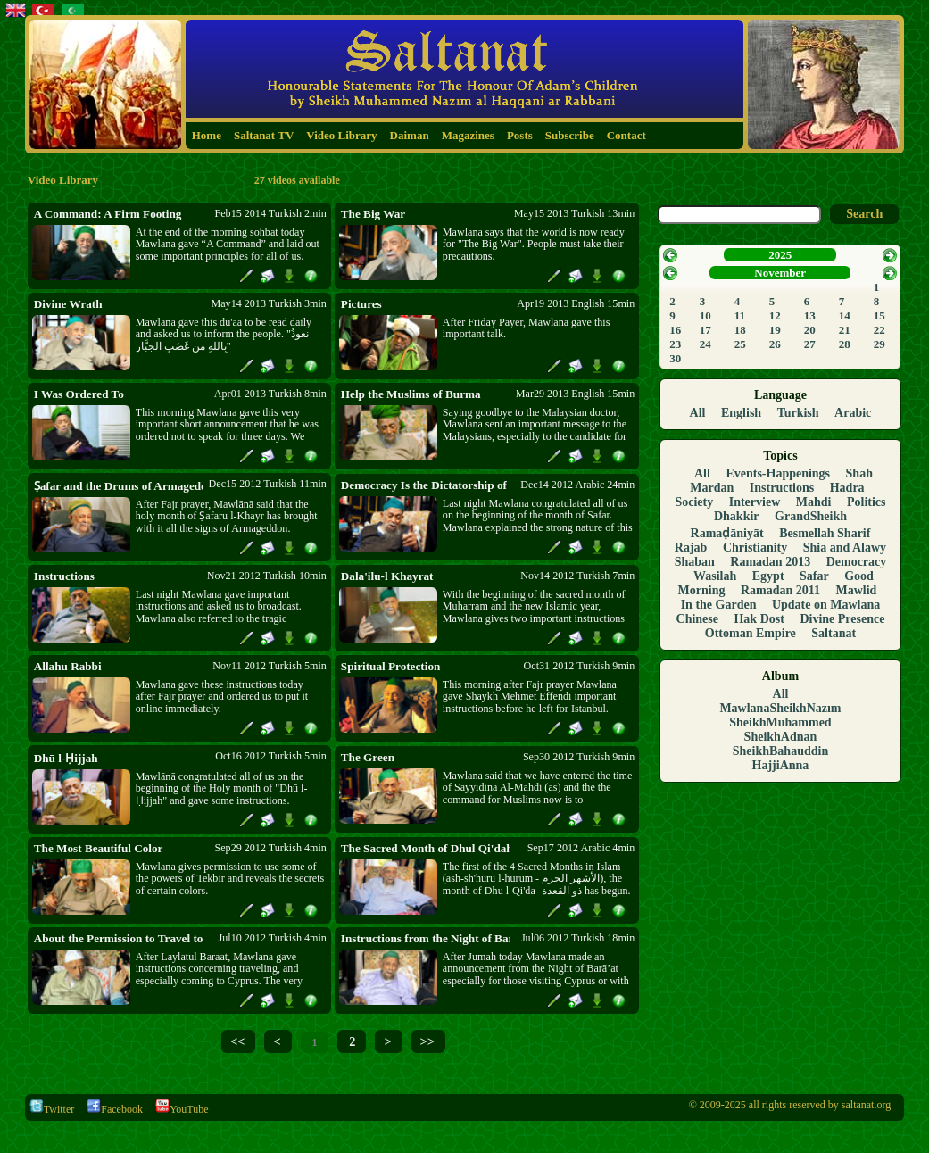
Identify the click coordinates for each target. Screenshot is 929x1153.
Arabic (852, 412)
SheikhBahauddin (780, 751)
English (741, 412)
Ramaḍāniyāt (727, 533)
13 (810, 315)
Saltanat (833, 633)
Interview (755, 502)
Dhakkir (736, 516)
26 (775, 344)
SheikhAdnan (780, 736)
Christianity (755, 547)
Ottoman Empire (750, 633)
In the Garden (719, 604)
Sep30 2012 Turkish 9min (579, 757)
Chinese (697, 619)
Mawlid (856, 590)
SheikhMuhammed (780, 722)
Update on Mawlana (826, 604)
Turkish (798, 412)
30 (675, 358)
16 (675, 329)
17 (705, 329)
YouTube (182, 1109)
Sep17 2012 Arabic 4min (581, 848)
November (780, 272)
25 (740, 344)
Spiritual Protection (390, 666)
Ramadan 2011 (780, 590)
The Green (367, 757)
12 (775, 315)
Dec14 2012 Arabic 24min (577, 484)
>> (427, 1041)
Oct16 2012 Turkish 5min (271, 756)
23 (675, 344)
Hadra (847, 487)
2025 (780, 254)
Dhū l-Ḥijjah (66, 758)
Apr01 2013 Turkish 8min (270, 393)
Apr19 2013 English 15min (576, 303)
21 (844, 329)
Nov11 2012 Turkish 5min (269, 665)
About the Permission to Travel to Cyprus (118, 938)
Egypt (768, 576)
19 (775, 329)
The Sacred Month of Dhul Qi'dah (425, 848)
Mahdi (814, 502)
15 (879, 315)
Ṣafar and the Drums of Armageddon (118, 486)
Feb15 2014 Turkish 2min (270, 213)
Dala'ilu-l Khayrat (387, 576)
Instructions (64, 576)
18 (740, 329)
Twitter (51, 1109)
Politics (866, 502)
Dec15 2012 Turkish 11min (268, 483)
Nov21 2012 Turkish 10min (267, 575)
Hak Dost (759, 619)
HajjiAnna (780, 765)
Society (694, 502)
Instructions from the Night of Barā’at (425, 938)
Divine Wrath (68, 304)
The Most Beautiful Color (98, 848)
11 (739, 315)
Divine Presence (842, 619)
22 (879, 329)
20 (810, 329)
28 (844, 344)
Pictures (361, 304)
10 (705, 315)
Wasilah (714, 576)
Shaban (695, 561)
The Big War (373, 213)
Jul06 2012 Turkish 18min (578, 938)
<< (237, 1041)
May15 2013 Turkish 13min (574, 213)
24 (705, 344)
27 (810, 344)
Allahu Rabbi (68, 666)
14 (844, 315)
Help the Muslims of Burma (411, 394)
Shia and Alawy (844, 547)
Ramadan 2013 (770, 561)
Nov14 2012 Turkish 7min (577, 575)
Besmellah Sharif (824, 533)
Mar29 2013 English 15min (575, 393)
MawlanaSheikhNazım (780, 708)
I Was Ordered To (79, 394)
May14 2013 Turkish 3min (268, 303)
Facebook (115, 1109)
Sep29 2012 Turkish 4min (270, 848)
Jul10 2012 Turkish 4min (273, 938)
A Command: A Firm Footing (108, 213)
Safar (814, 576)
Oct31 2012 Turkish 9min (579, 665)
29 (879, 344)
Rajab (691, 547)
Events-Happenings (778, 473)
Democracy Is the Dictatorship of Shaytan (425, 485)
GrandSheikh (811, 516)
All (698, 412)
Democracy (856, 561)
